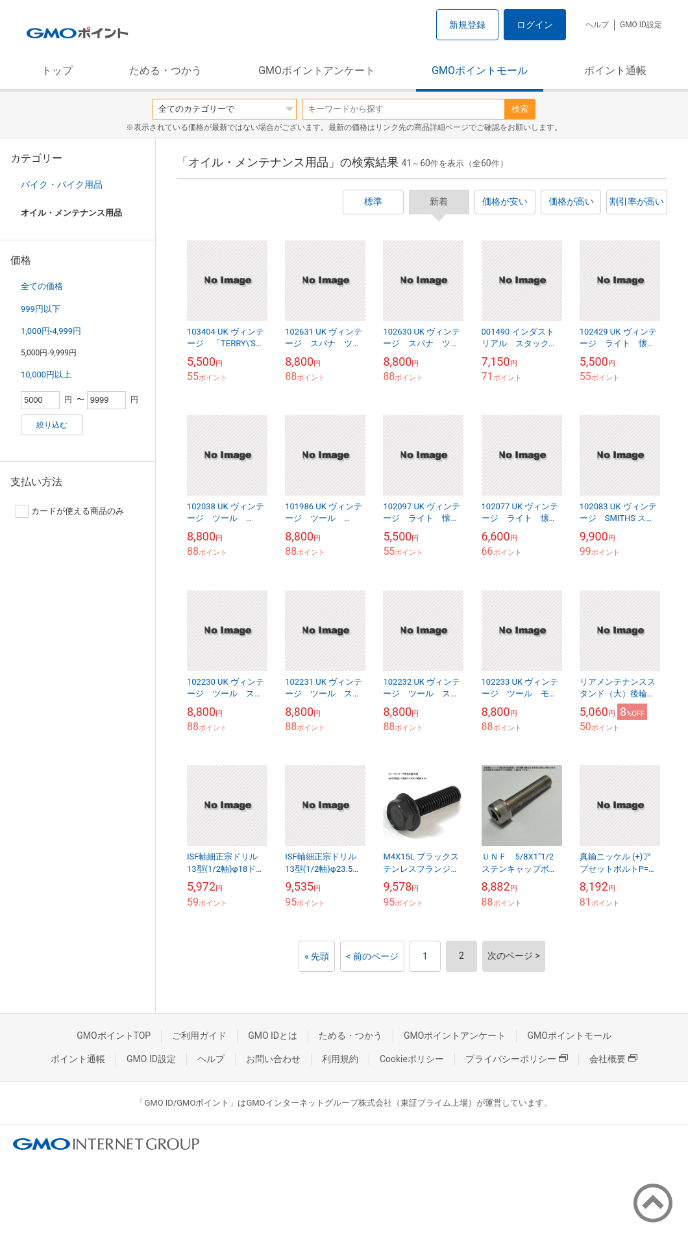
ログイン (535, 24)
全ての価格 (42, 286)
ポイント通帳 (615, 70)
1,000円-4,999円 (51, 331)
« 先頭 (316, 956)
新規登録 (467, 24)
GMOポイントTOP (114, 1035)
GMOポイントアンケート (316, 70)
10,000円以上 (46, 374)
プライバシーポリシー (516, 1059)
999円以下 (40, 309)
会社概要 (613, 1059)
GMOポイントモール (480, 70)
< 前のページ (372, 956)
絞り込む (52, 424)
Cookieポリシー (412, 1059)
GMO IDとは (272, 1035)
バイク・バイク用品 (62, 184)
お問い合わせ (273, 1059)
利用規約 (340, 1059)
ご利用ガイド (199, 1035)
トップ (57, 70)
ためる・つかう (165, 70)
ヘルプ (597, 24)
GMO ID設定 (641, 24)
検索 (519, 109)
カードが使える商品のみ (70, 511)
